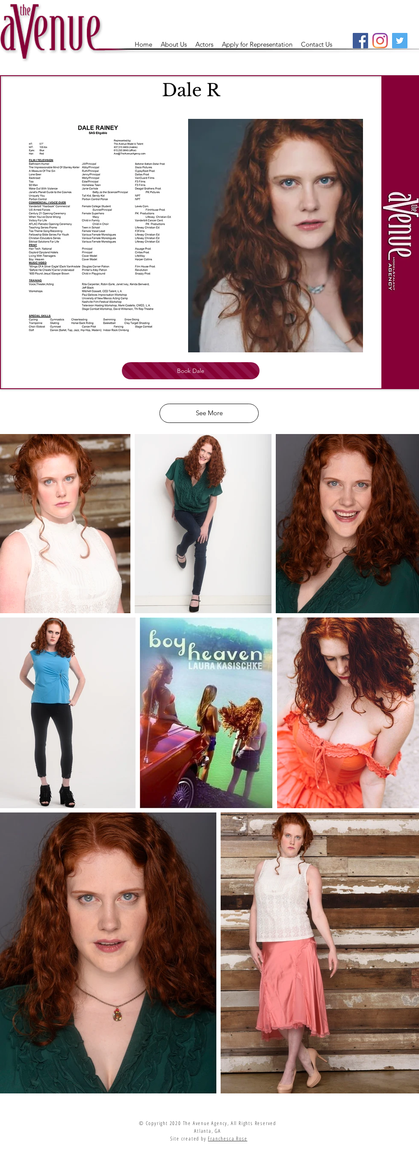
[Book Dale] (191, 370)
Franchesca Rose (227, 1138)
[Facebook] (360, 40)
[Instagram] (380, 40)
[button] (204, 44)
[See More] (209, 413)
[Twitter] (399, 40)
